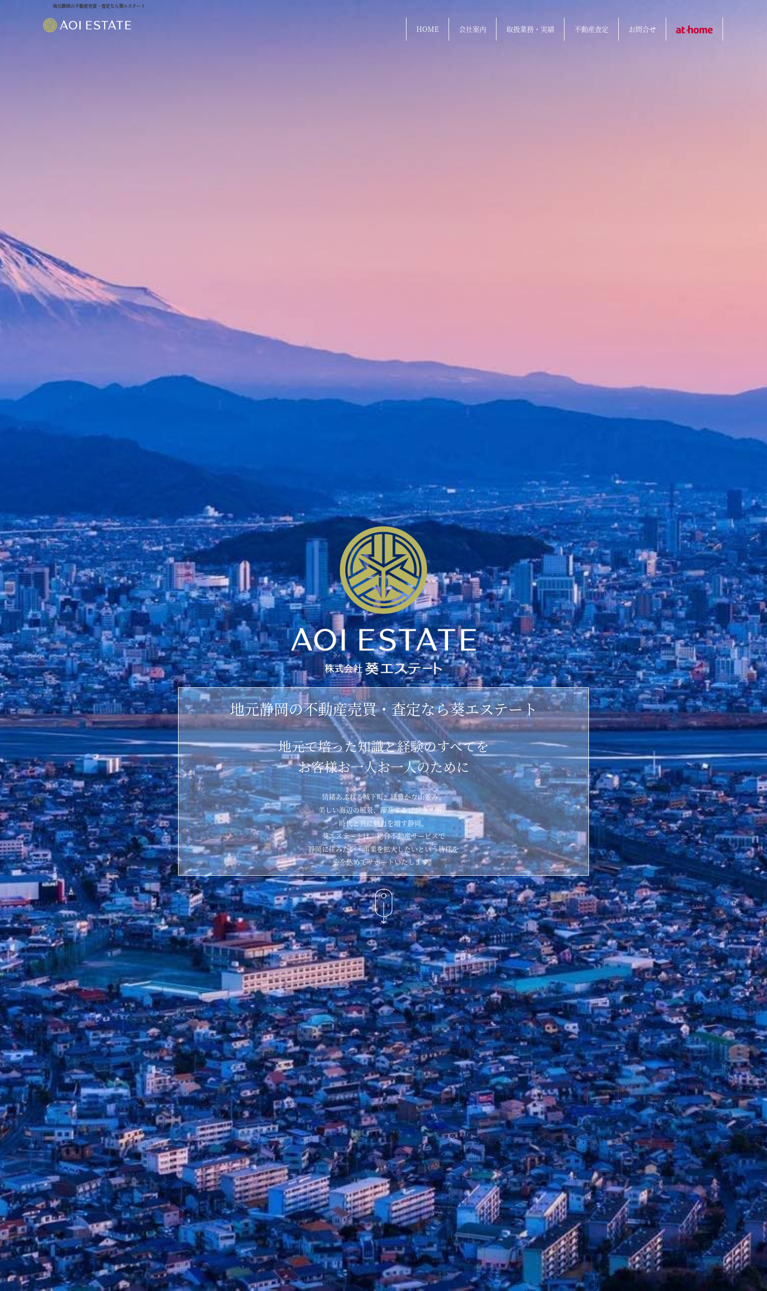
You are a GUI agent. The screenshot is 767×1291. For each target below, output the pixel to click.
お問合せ (642, 29)
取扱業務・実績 (530, 29)
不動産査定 (591, 29)
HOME (427, 29)
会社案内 (472, 29)
